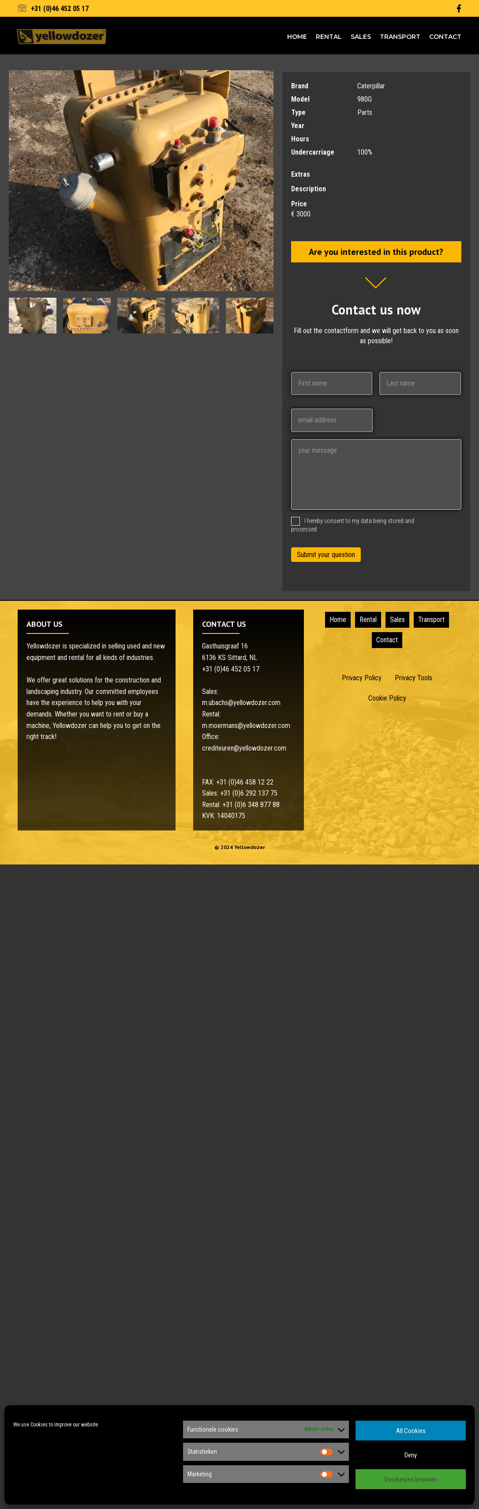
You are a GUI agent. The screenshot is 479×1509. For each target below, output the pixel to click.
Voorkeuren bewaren (410, 1479)
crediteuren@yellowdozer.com (244, 748)
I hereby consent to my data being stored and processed (352, 525)
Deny (410, 1455)
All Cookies (411, 1431)
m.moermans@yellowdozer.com (246, 725)
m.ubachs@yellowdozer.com (241, 702)
